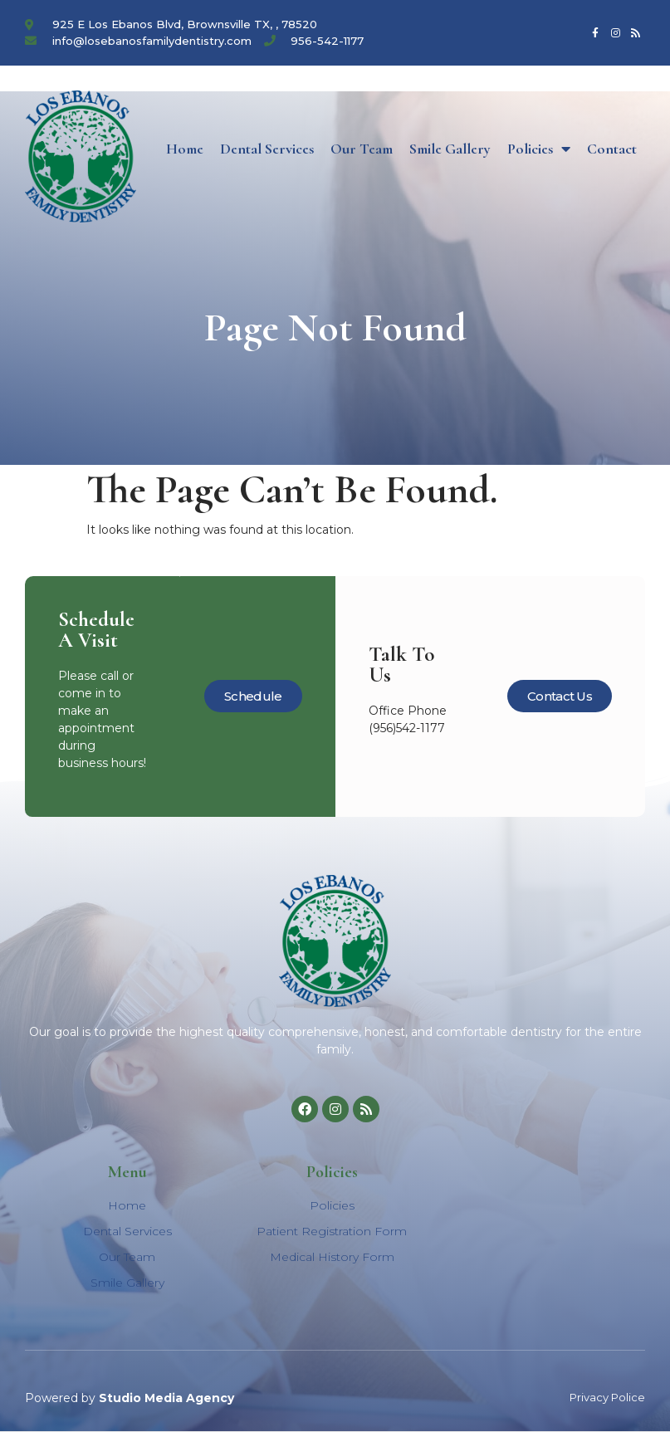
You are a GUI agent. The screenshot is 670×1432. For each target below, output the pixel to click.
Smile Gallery (450, 148)
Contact (612, 148)
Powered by (129, 1397)
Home (184, 148)
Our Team (361, 148)
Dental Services (267, 148)
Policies (538, 148)
